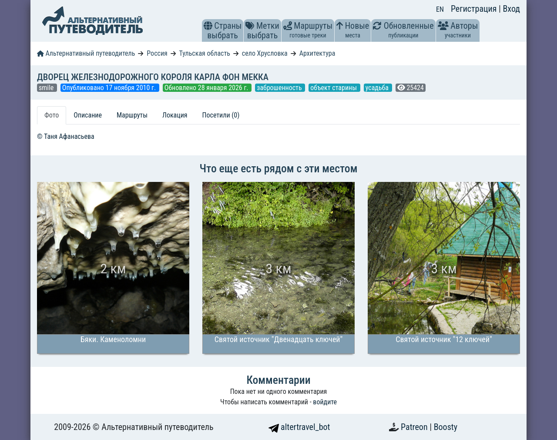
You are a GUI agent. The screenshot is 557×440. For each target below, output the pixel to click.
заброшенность (280, 88)
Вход (511, 8)
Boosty (445, 427)
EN (440, 9)
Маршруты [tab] (132, 115)
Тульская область (204, 53)
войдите (325, 402)
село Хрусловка (265, 53)
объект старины (334, 88)
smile (47, 88)
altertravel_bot (299, 427)
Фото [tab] (51, 115)
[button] (208, 25)
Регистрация (475, 8)
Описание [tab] (88, 115)
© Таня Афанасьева (65, 136)
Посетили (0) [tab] (221, 115)
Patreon (415, 427)
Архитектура (317, 53)
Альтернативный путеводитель (86, 53)
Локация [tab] (175, 115)
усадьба (378, 88)
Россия (157, 53)
